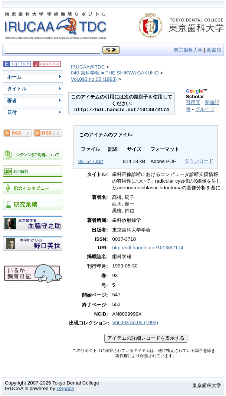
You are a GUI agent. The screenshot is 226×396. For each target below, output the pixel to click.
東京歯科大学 (188, 50)
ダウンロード (198, 161)
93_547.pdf (90, 161)
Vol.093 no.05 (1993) (94, 79)
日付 (12, 112)
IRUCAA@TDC (88, 67)
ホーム (14, 77)
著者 (12, 100)
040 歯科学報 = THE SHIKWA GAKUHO (114, 73)
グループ (204, 109)
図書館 (214, 50)
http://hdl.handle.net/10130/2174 (147, 247)
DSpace (65, 388)
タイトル (16, 88)
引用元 (193, 102)
